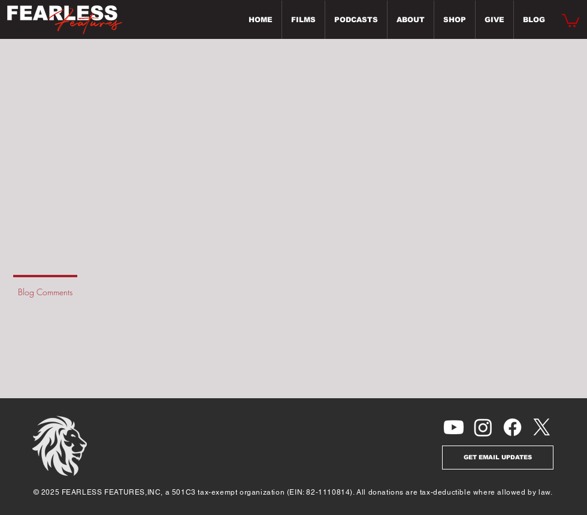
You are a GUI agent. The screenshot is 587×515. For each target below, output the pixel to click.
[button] (570, 20)
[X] (541, 427)
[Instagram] (483, 427)
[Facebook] (512, 427)
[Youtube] (453, 427)
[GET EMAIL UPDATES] (497, 457)
